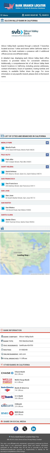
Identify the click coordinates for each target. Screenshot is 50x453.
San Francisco (12, 183)
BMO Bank (19, 412)
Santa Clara (10, 220)
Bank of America (22, 388)
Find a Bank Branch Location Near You (25, 437)
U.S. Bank (19, 396)
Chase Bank (20, 372)
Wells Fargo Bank (22, 380)
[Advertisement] (25, 107)
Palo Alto (9, 159)
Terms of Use (23, 439)
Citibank (18, 404)
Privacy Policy (32, 439)
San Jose (9, 196)
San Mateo (10, 208)
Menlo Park (10, 147)
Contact (39, 439)
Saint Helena (11, 171)
